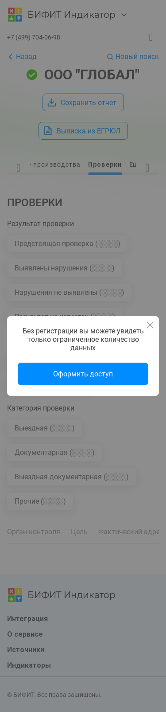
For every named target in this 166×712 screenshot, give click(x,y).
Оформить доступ (83, 374)
